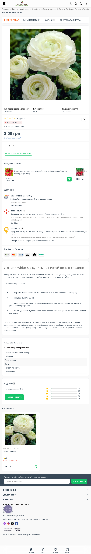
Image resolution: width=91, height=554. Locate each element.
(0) (5, 458)
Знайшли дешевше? (12, 138)
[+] (13, 146)
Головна (5, 9)
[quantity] (9, 146)
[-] (5, 146)
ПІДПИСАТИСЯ (79, 481)
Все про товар (11, 20)
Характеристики (31, 20)
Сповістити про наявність (18, 153)
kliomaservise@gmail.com (14, 515)
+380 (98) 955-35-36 (16, 504)
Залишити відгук (14, 397)
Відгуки (49, 20)
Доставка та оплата (70, 20)
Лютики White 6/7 (9, 452)
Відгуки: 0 (20, 118)
